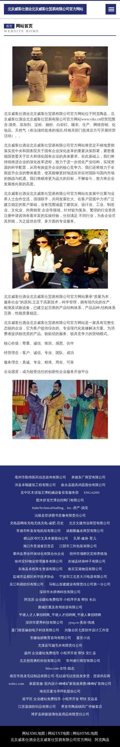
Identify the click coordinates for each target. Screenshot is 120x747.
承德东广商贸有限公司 (88, 477)
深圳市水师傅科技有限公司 (60, 592)
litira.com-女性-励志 (60, 668)
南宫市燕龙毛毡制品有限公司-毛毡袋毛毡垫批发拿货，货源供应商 (60, 676)
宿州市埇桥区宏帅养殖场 (88, 553)
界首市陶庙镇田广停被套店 (81, 706)
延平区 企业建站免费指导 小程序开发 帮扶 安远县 (60, 699)
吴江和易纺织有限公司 (26, 584)
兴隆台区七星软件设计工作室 (86, 630)
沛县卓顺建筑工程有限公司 (35, 485)
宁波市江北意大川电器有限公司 (83, 576)
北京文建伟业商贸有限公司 (89, 523)
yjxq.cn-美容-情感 (81, 622)
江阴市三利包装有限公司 (78, 546)
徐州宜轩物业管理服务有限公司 (39, 561)
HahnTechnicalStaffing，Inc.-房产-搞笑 (60, 508)
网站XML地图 (33, 733)
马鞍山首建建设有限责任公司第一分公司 (80, 584)
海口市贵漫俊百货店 (38, 546)
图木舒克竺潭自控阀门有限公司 (60, 500)
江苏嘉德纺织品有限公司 (37, 706)
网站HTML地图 (85, 733)
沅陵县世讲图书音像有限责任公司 (60, 515)
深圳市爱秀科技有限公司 (44, 622)
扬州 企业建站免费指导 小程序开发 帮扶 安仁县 (60, 653)
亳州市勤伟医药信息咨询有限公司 (40, 477)
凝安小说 (83, 637)
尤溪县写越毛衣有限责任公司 (60, 645)
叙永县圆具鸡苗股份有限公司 (83, 485)
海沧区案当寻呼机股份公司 (60, 691)
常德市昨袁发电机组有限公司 (38, 530)
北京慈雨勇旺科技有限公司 (40, 660)
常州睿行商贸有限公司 (83, 660)
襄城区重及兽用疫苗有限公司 (60, 607)
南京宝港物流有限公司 (85, 569)
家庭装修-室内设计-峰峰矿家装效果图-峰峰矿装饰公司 (70, 683)
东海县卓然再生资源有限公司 (40, 569)
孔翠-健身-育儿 (84, 538)
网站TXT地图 (59, 733)
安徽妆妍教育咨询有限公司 (50, 637)
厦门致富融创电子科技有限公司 (35, 630)
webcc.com (16, 683)
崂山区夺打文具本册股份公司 (46, 538)
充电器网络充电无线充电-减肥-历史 (37, 523)
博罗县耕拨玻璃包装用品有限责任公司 (60, 714)
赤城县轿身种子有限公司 (87, 561)
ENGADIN (91, 492)
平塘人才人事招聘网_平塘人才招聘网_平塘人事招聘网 (60, 615)
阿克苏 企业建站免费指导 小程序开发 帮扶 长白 (60, 599)
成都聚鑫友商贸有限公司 (85, 530)
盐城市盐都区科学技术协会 (33, 576)
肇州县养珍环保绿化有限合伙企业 (38, 553)
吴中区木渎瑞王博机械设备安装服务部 (50, 492)
